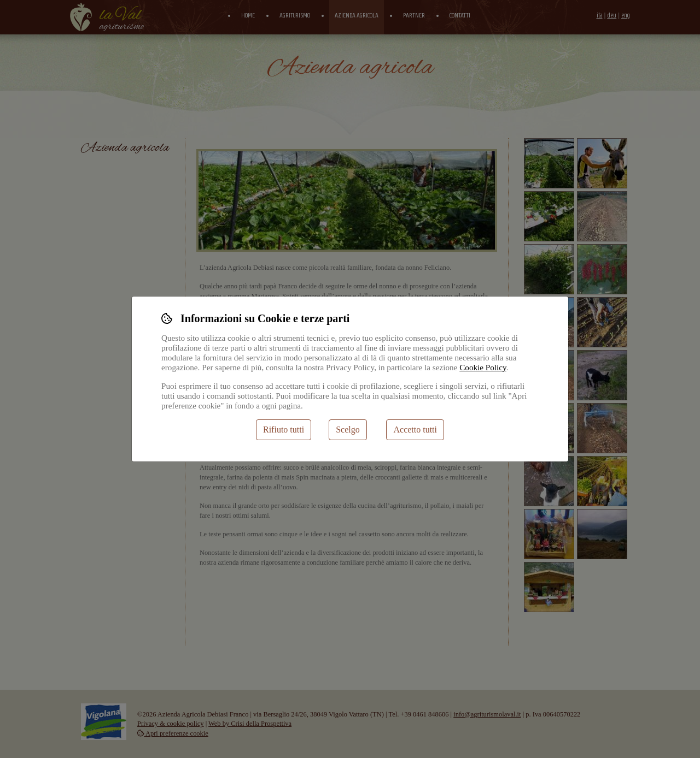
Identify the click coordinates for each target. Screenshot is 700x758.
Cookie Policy (482, 367)
